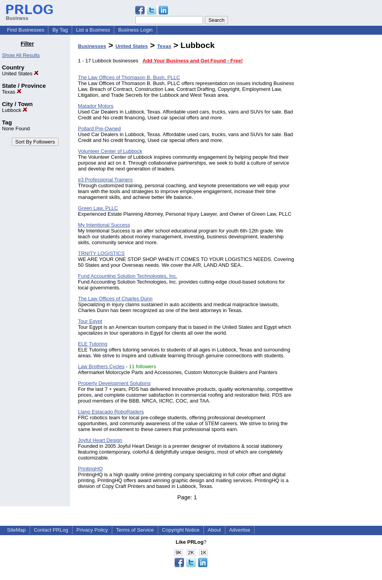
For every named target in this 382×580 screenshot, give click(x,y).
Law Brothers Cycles (101, 366)
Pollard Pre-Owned (99, 128)
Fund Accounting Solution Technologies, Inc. (127, 276)
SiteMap (16, 530)
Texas (11, 92)
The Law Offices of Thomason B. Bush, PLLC (129, 77)
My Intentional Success (104, 225)
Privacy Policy (92, 530)
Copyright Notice (181, 530)
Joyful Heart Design (100, 440)
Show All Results (21, 55)
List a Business (93, 30)
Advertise (239, 530)
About (214, 530)
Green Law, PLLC (98, 208)
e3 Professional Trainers (105, 180)
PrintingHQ (90, 469)
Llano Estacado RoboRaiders (111, 412)
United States (20, 73)
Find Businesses (25, 30)
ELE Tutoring (92, 344)
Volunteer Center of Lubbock (110, 151)
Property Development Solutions (114, 383)
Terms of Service (135, 530)
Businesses (92, 46)
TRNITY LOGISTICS (101, 253)
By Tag (60, 30)
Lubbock (14, 110)
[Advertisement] (342, 158)
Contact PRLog (51, 530)
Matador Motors (95, 106)
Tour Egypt (90, 321)
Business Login (135, 30)
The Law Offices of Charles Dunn (115, 299)
